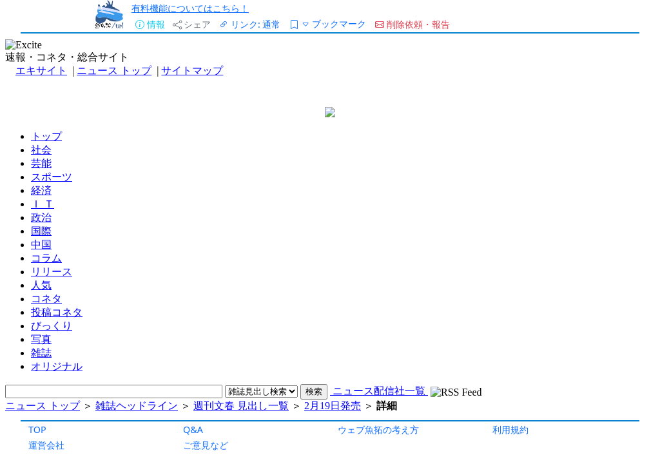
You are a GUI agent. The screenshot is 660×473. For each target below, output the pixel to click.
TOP (37, 429)
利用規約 (510, 429)
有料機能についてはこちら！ (190, 8)
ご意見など (205, 445)
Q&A (193, 429)
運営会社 (46, 445)
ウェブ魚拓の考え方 (378, 429)
